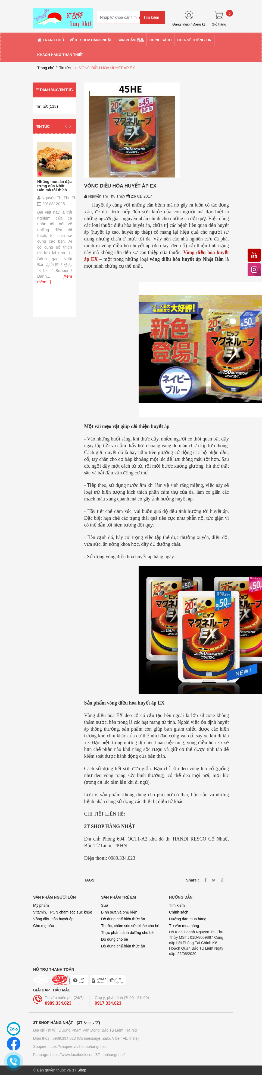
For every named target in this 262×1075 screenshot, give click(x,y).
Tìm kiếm (177, 905)
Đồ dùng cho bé (114, 939)
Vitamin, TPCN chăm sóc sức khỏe (62, 912)
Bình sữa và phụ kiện (119, 912)
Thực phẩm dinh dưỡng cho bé (127, 932)
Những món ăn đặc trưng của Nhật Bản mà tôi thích (54, 185)
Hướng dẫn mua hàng (187, 919)
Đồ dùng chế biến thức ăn (123, 919)
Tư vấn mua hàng (184, 926)
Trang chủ (46, 68)
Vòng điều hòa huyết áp (53, 919)
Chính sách (178, 912)
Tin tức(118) (47, 106)
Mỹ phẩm (41, 905)
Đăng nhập (180, 24)
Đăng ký (199, 24)
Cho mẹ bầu (43, 926)
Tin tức (65, 68)
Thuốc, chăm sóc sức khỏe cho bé (130, 926)
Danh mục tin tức (54, 90)
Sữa (104, 905)
